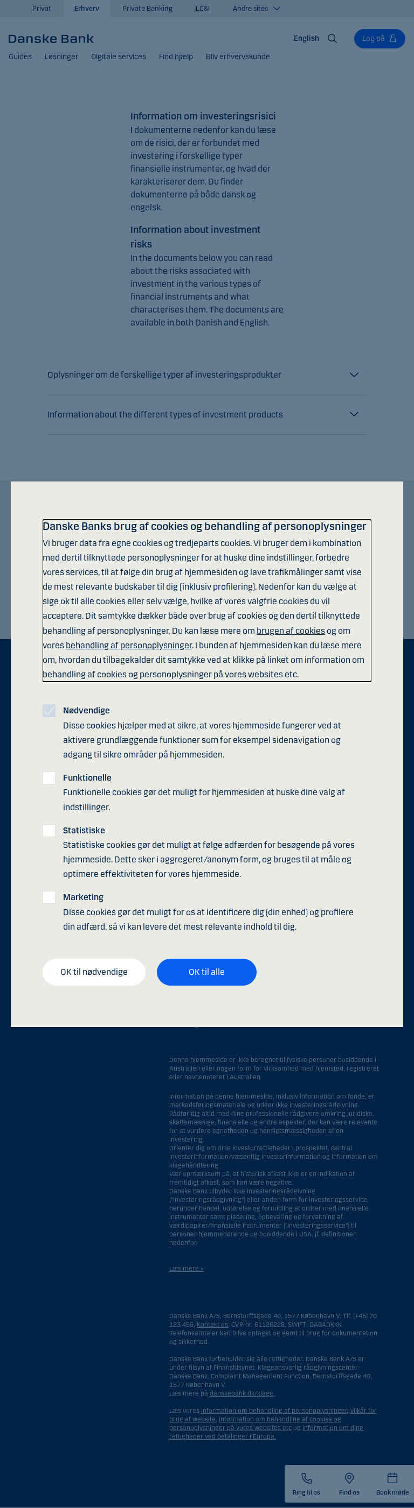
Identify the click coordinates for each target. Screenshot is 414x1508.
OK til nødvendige (94, 972)
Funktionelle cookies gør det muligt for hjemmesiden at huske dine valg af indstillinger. (204, 792)
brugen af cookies (291, 631)
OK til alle (207, 972)
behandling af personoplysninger (129, 645)
